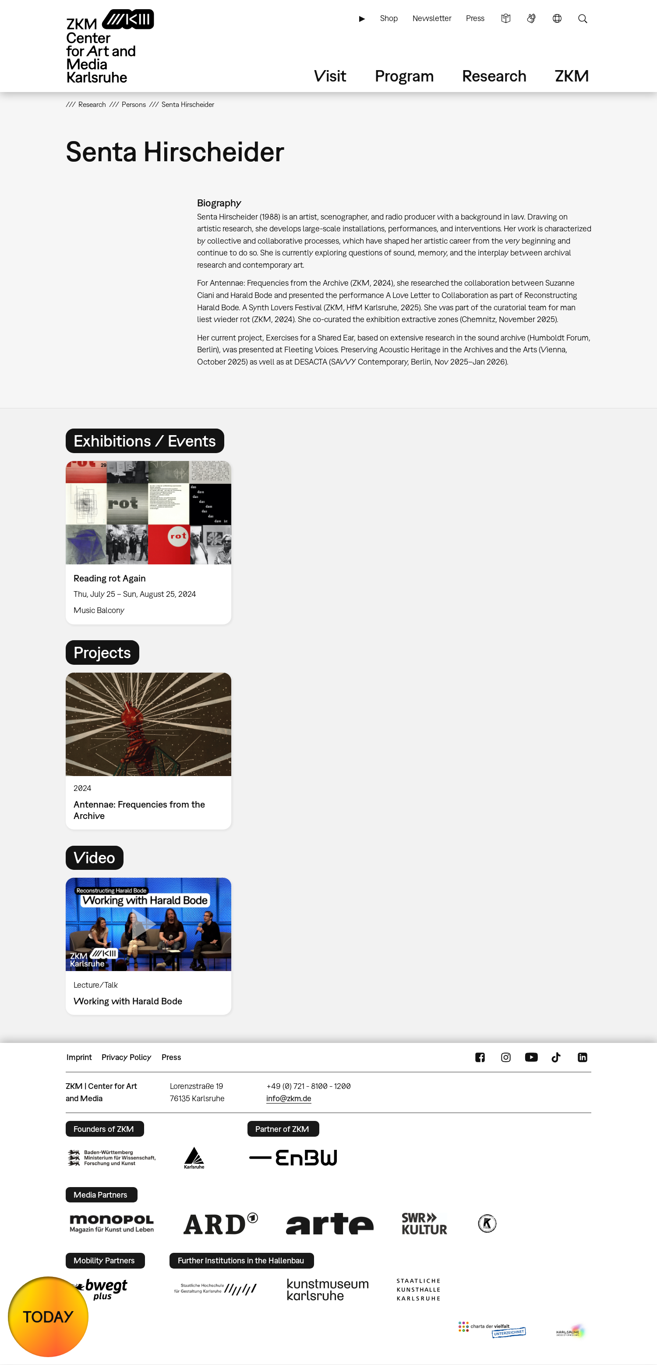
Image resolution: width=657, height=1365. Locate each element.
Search (582, 18)
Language (557, 18)
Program (404, 75)
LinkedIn (582, 1057)
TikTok (557, 1057)
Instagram (506, 1057)
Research (494, 75)
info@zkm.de (288, 1098)
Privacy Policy (127, 1057)
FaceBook (480, 1057)
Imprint (79, 1057)
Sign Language (531, 18)
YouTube (531, 1057)
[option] (152, 542)
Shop (389, 18)
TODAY (48, 1316)
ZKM (572, 75)
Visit (330, 75)
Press (475, 18)
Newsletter (432, 18)
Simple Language (506, 18)
